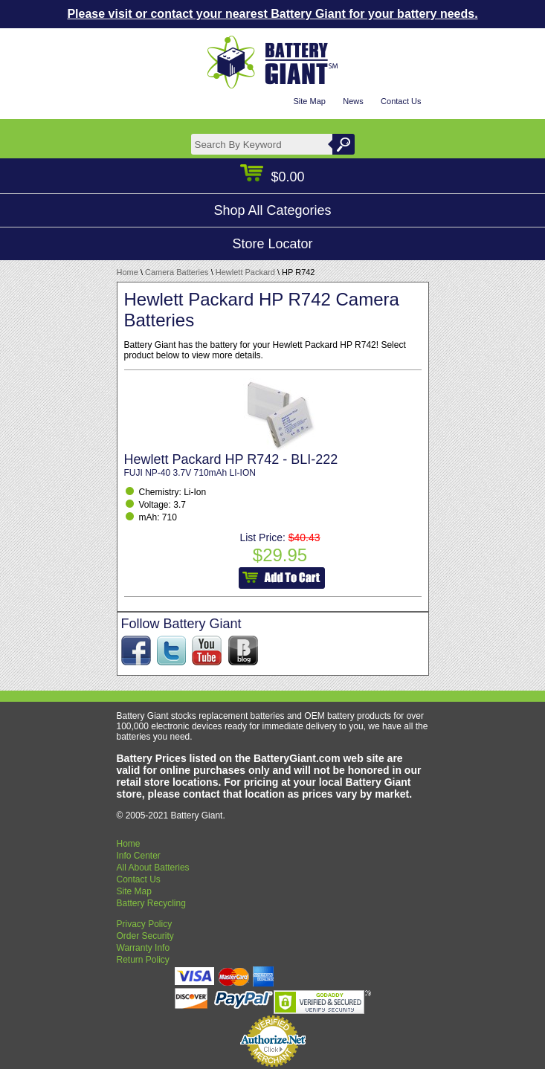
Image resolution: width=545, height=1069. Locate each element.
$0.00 (272, 176)
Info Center (139, 855)
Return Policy (143, 960)
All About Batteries (153, 867)
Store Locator (272, 243)
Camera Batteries (177, 272)
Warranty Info (143, 948)
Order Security (145, 936)
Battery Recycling (151, 903)
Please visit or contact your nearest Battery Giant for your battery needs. (272, 13)
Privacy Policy (144, 924)
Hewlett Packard (245, 272)
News (353, 101)
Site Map (309, 101)
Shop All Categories (272, 210)
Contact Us (401, 101)
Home (127, 272)
